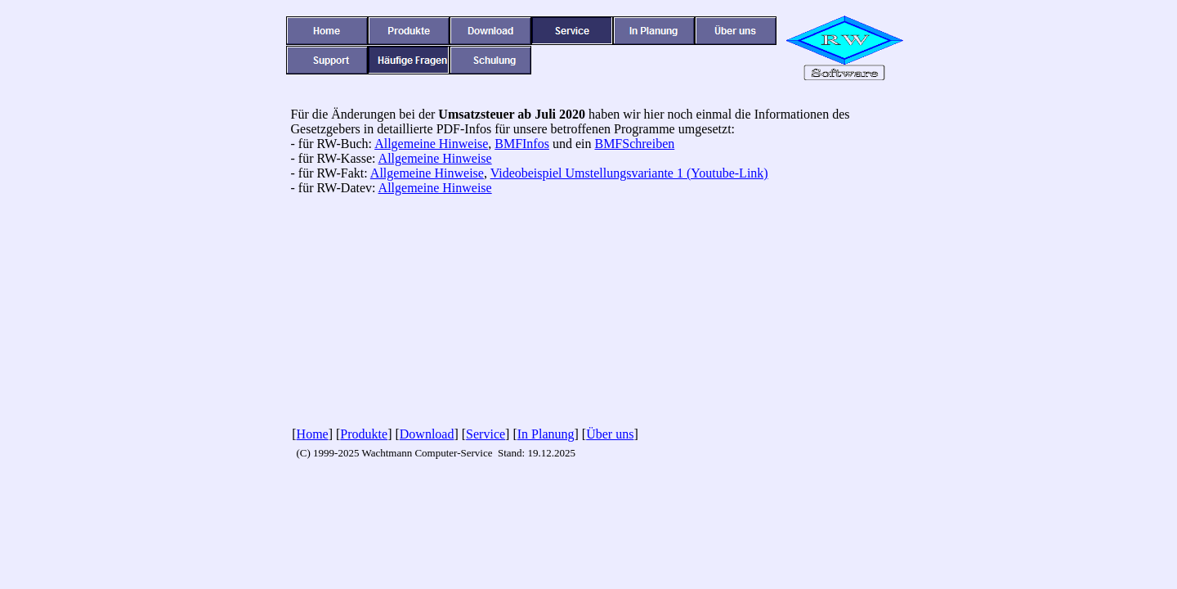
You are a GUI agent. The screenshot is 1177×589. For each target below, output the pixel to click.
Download (427, 434)
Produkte (363, 434)
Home (313, 434)
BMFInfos (522, 144)
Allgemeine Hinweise (431, 144)
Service (485, 434)
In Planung (546, 434)
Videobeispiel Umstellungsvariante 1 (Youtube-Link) (629, 173)
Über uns (609, 434)
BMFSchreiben (634, 144)
